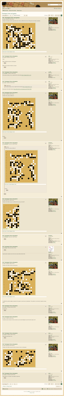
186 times (54, 29)
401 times (54, 257)
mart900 (6, 73)
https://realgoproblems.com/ (26, 75)
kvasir (49, 305)
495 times (54, 30)
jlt (48, 24)
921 (51, 254)
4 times (54, 77)
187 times (54, 312)
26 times (54, 339)
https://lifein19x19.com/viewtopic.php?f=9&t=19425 (22, 89)
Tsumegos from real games (9, 13)
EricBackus (50, 142)
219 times (54, 62)
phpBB (29, 391)
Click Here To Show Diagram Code (9, 51)
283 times (54, 63)
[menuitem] (9, 8)
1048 (51, 335)
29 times (54, 149)
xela (49, 56)
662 (51, 58)
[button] (49, 15)
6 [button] (58, 15)
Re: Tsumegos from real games (11, 17)
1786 (51, 208)
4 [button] (55, 15)
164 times (54, 258)
